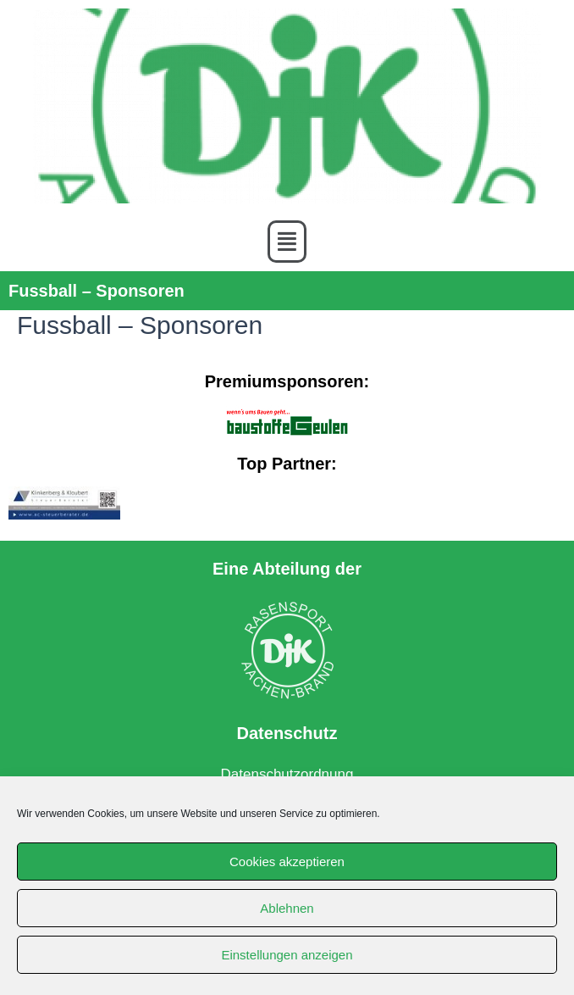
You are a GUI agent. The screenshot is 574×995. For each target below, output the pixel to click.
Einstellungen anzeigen (286, 955)
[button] (287, 241)
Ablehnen (286, 908)
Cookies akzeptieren (287, 861)
